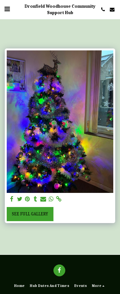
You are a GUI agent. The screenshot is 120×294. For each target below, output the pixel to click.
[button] (7, 9)
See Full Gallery (30, 214)
